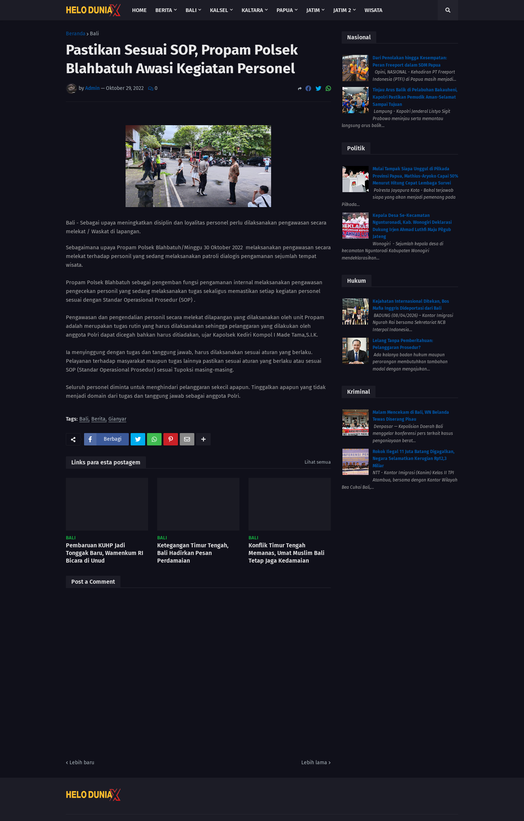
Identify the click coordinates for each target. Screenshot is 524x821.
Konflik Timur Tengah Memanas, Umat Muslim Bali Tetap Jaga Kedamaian (287, 553)
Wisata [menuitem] (373, 10)
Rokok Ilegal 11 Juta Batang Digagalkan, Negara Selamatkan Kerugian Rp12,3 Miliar (413, 458)
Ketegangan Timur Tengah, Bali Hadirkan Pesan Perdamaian (193, 553)
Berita (98, 419)
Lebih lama (314, 762)
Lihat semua (318, 462)
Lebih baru (82, 762)
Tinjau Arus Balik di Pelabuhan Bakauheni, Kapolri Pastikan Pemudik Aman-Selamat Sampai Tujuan (415, 97)
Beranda (76, 33)
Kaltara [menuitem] (252, 10)
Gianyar (117, 419)
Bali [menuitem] (191, 10)
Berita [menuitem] (163, 10)
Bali (94, 33)
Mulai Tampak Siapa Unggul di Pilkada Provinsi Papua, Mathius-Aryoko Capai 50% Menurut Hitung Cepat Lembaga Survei (415, 176)
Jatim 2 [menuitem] (342, 10)
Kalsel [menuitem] (219, 10)
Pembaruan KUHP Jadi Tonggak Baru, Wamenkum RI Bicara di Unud (104, 553)
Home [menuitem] (139, 10)
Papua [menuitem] (285, 10)
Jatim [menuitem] (313, 10)
